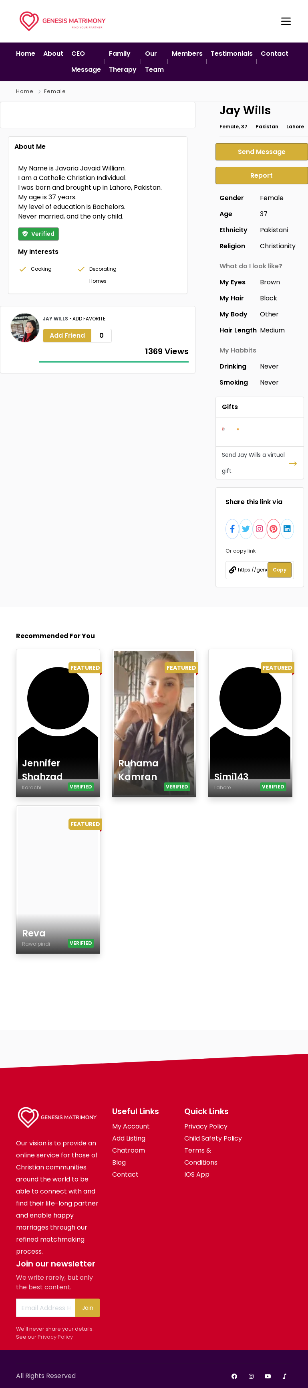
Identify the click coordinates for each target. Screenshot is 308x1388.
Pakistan (267, 126)
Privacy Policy (55, 1335)
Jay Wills (56, 449)
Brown (270, 281)
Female (55, 91)
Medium (272, 329)
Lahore (295, 126)
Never (269, 365)
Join (87, 1307)
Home (25, 91)
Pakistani (274, 229)
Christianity (278, 245)
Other (269, 313)
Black (268, 297)
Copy (279, 568)
